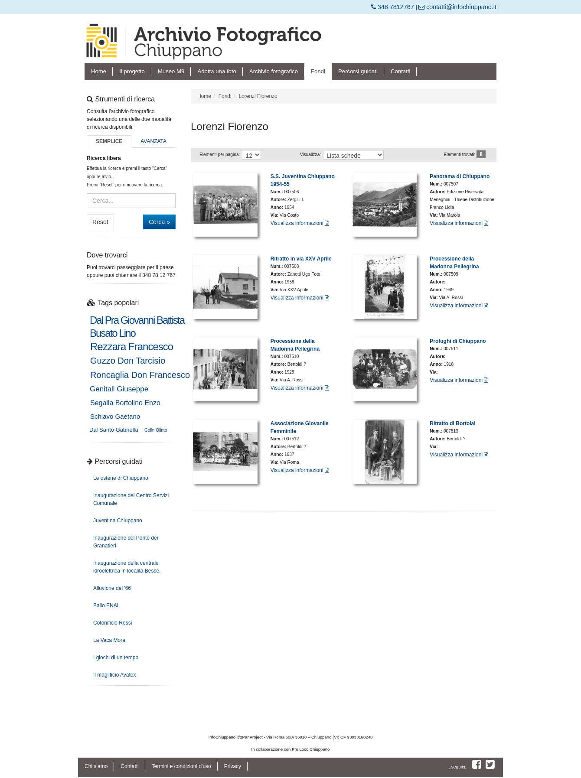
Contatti (400, 71)
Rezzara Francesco (131, 347)
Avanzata (153, 141)
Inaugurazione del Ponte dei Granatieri (125, 542)
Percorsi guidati (358, 71)
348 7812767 (393, 6)
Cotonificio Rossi (112, 623)
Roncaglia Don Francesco (140, 375)
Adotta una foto (216, 71)
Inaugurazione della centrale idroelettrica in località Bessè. (126, 567)
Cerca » (159, 221)
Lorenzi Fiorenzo (257, 96)
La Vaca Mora (109, 640)
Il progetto (132, 71)
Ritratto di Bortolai (452, 423)
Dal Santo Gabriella (113, 429)
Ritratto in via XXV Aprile (301, 259)
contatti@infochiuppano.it (457, 6)
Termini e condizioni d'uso (181, 766)
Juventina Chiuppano (117, 521)
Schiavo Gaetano (115, 416)
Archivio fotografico (273, 71)
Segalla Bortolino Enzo (125, 403)
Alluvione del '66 (112, 588)
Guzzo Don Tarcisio (127, 360)
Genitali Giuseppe (119, 389)
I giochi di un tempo (115, 657)
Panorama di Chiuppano (460, 176)
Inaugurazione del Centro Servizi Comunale (131, 499)
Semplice (109, 141)
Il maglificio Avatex (114, 675)
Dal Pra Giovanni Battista (137, 320)
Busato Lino (112, 333)
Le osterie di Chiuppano (120, 478)
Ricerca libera (104, 158)
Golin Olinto (155, 430)
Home (98, 71)
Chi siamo (96, 766)
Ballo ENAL (106, 605)
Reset (100, 221)
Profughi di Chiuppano (458, 341)
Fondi (318, 71)
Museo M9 (171, 71)
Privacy (232, 766)
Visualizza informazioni (300, 223)
